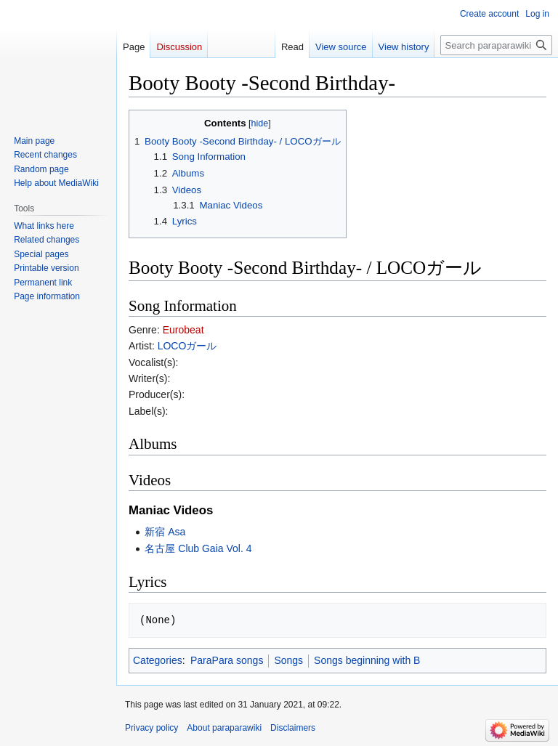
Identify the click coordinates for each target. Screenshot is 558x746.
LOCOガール (187, 346)
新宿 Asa (165, 532)
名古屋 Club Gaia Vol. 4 (198, 548)
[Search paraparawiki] (496, 45)
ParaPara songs (226, 660)
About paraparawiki (224, 728)
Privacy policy (151, 728)
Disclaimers (292, 728)
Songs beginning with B (367, 660)
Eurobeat (183, 330)
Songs (288, 660)
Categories (157, 660)
